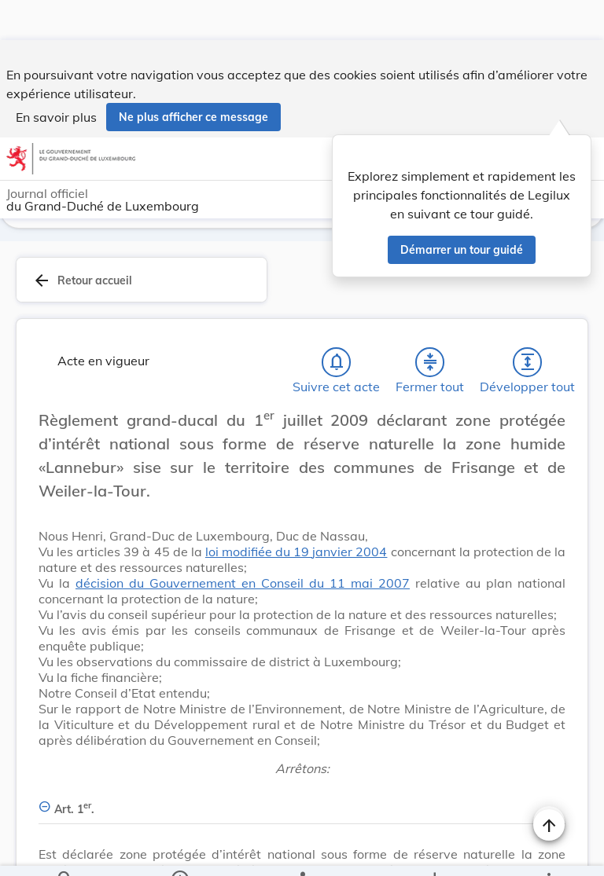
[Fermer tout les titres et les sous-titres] (430, 322)
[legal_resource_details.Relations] (301, 851)
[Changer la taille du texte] (549, 397)
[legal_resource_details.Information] (180, 851)
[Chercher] (65, 851)
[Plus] (548, 851)
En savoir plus (56, 77)
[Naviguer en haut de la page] (549, 785)
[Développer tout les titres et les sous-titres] (528, 322)
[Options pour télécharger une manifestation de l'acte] (433, 851)
